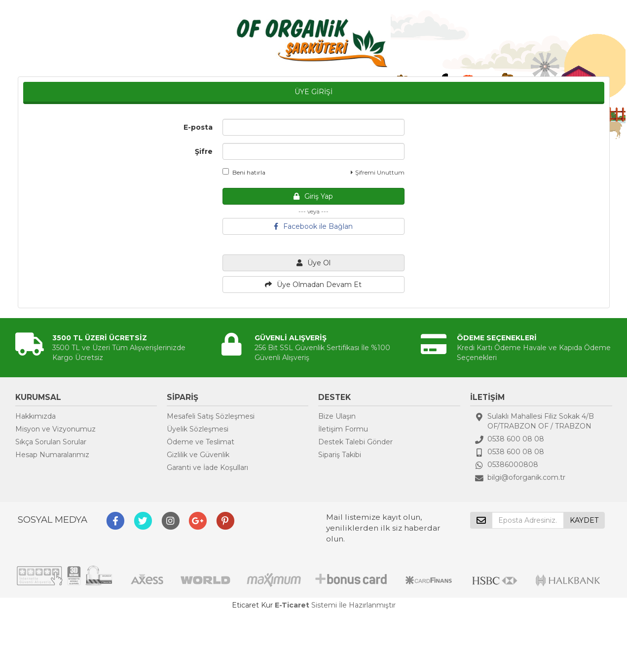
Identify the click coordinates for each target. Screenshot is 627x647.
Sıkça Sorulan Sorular (50, 441)
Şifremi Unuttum (378, 172)
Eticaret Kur (252, 605)
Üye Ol (313, 262)
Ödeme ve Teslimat (200, 441)
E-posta (198, 127)
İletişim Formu (343, 429)
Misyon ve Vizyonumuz (55, 429)
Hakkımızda (35, 416)
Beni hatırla (243, 172)
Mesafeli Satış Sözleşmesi (211, 416)
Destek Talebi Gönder (355, 441)
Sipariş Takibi (339, 454)
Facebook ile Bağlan (313, 226)
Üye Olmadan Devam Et (313, 284)
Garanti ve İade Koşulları (207, 467)
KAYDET (584, 520)
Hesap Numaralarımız (52, 454)
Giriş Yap (313, 196)
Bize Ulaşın (337, 416)
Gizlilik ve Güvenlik (198, 454)
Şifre (204, 151)
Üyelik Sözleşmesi (197, 429)
